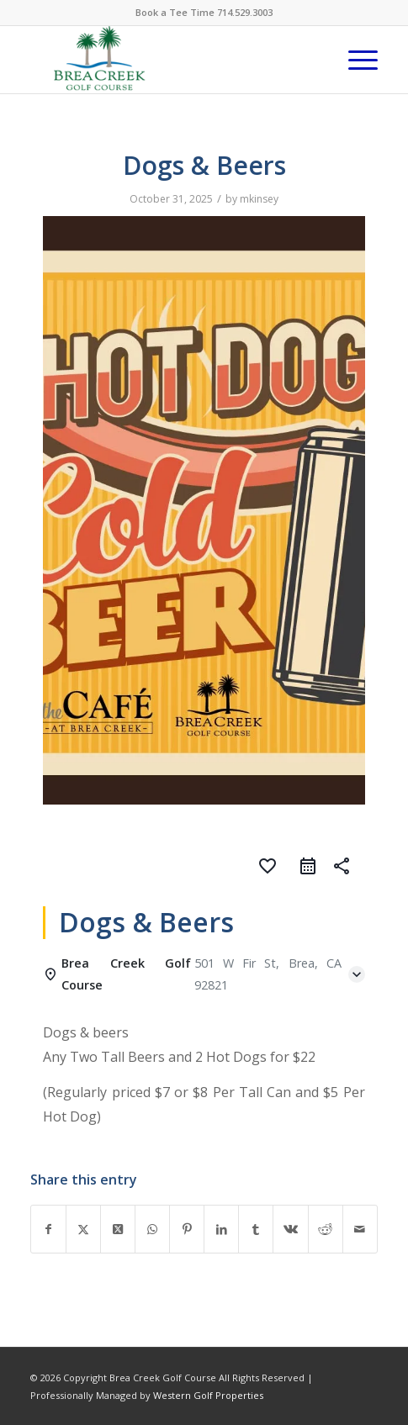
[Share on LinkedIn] (221, 1229)
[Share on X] (83, 1229)
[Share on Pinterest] (187, 1229)
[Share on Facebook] (48, 1229)
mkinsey (259, 199)
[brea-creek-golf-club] (169, 59)
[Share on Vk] (290, 1229)
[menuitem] (354, 59)
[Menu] (354, 59)
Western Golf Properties (208, 1395)
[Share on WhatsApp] (152, 1229)
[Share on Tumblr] (256, 1229)
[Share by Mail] (360, 1229)
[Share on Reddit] (325, 1229)
